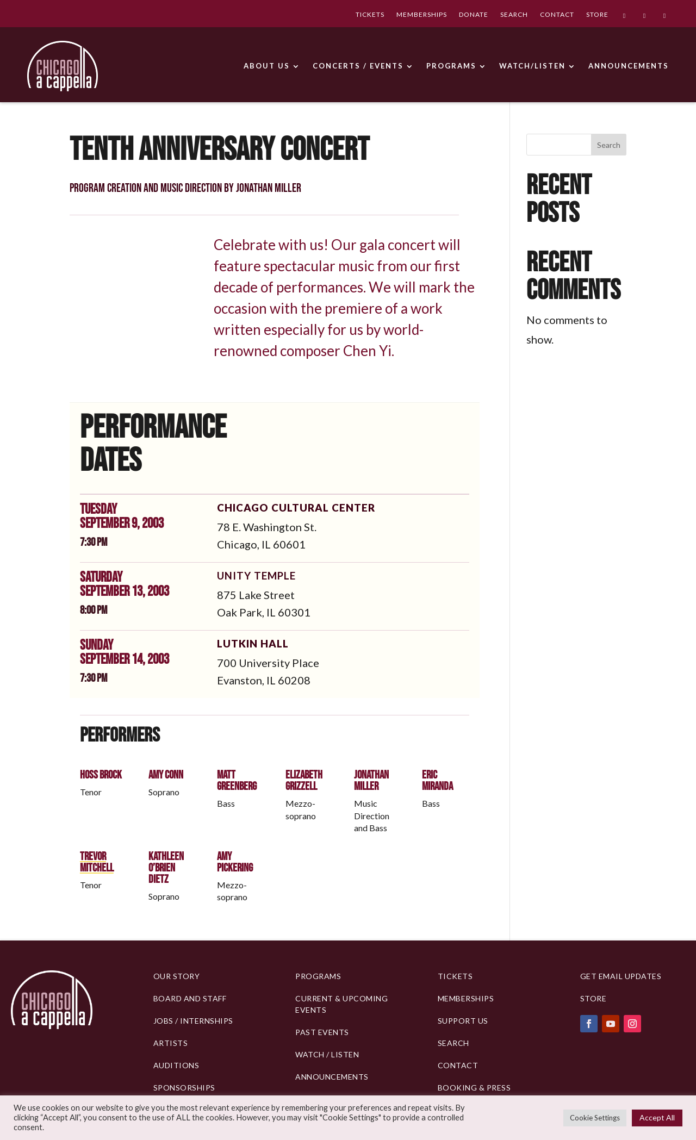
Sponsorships (184, 1087)
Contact (458, 1065)
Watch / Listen (327, 1054)
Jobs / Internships (193, 1020)
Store (593, 998)
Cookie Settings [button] (595, 1117)
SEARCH (514, 15)
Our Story (176, 976)
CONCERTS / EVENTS (358, 65)
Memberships (466, 998)
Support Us (463, 1020)
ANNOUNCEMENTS (628, 65)
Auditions (176, 1065)
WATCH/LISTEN (532, 65)
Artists (170, 1043)
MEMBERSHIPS (421, 15)
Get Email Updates (621, 976)
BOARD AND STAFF (190, 998)
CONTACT (557, 15)
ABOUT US (267, 65)
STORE (597, 15)
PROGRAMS (451, 65)
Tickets (455, 976)
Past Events (322, 1032)
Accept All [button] (657, 1117)
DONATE (473, 15)
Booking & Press (474, 1087)
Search (608, 144)
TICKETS (370, 15)
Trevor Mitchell (97, 862)
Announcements (332, 1076)
